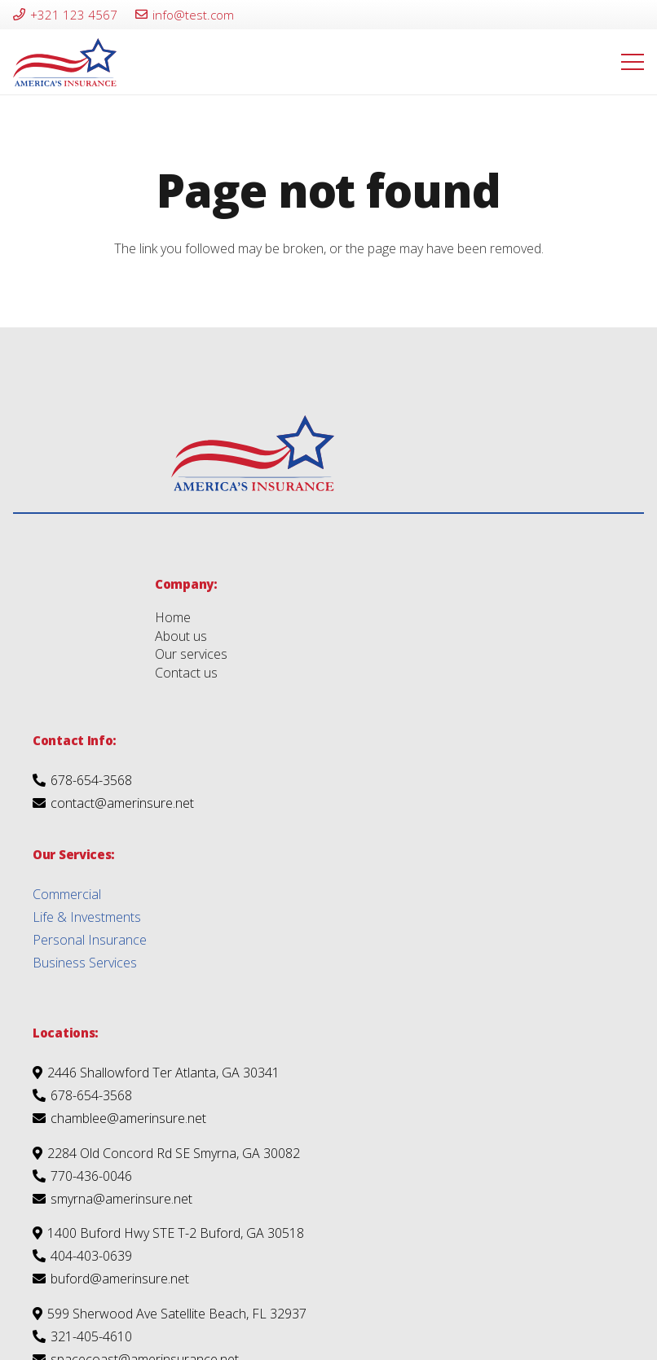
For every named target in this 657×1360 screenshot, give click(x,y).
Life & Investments (87, 917)
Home (173, 617)
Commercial (67, 894)
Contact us (186, 673)
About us (181, 636)
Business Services (85, 963)
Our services (191, 654)
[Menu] (633, 62)
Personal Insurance (90, 940)
